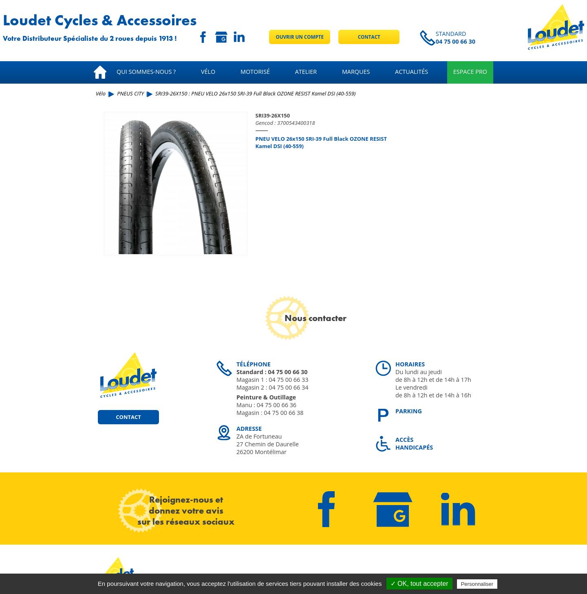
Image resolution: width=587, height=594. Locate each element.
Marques (356, 71)
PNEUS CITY (130, 93)
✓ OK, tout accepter (419, 583)
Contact (369, 37)
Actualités (411, 71)
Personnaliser (477, 584)
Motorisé (255, 71)
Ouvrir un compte (300, 37)
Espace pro (470, 71)
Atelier (306, 71)
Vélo (208, 71)
